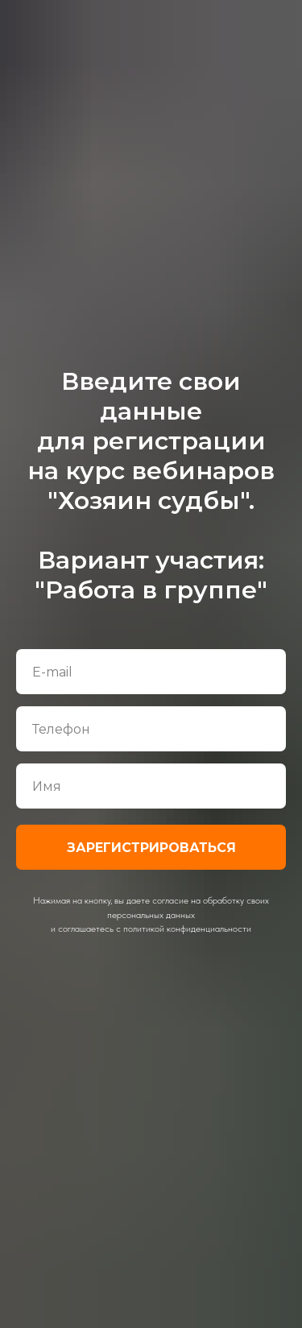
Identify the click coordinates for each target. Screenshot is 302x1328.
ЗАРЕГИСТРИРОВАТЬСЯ (151, 847)
